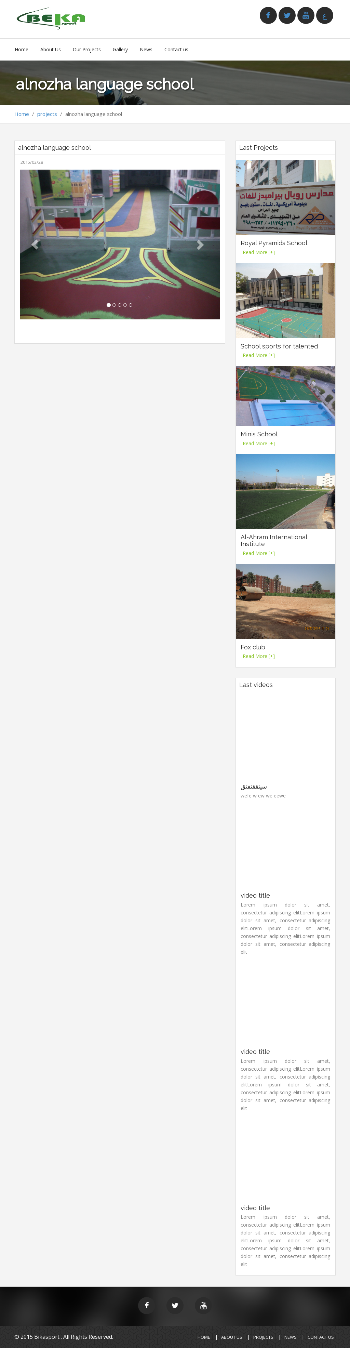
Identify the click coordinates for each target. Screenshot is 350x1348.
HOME (204, 1337)
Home (21, 49)
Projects (263, 1337)
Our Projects (87, 49)
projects (47, 113)
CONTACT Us (321, 1337)
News (146, 49)
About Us (50, 49)
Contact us (176, 49)
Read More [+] (259, 252)
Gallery (120, 49)
